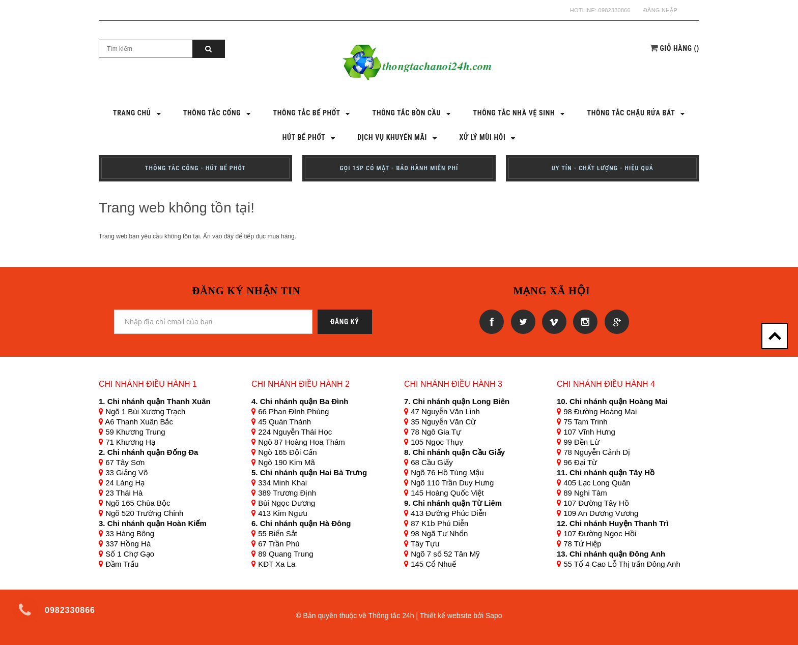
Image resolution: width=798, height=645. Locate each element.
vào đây (223, 236)
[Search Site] (146, 49)
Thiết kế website (446, 615)
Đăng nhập (660, 10)
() (680, 48)
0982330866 (614, 10)
